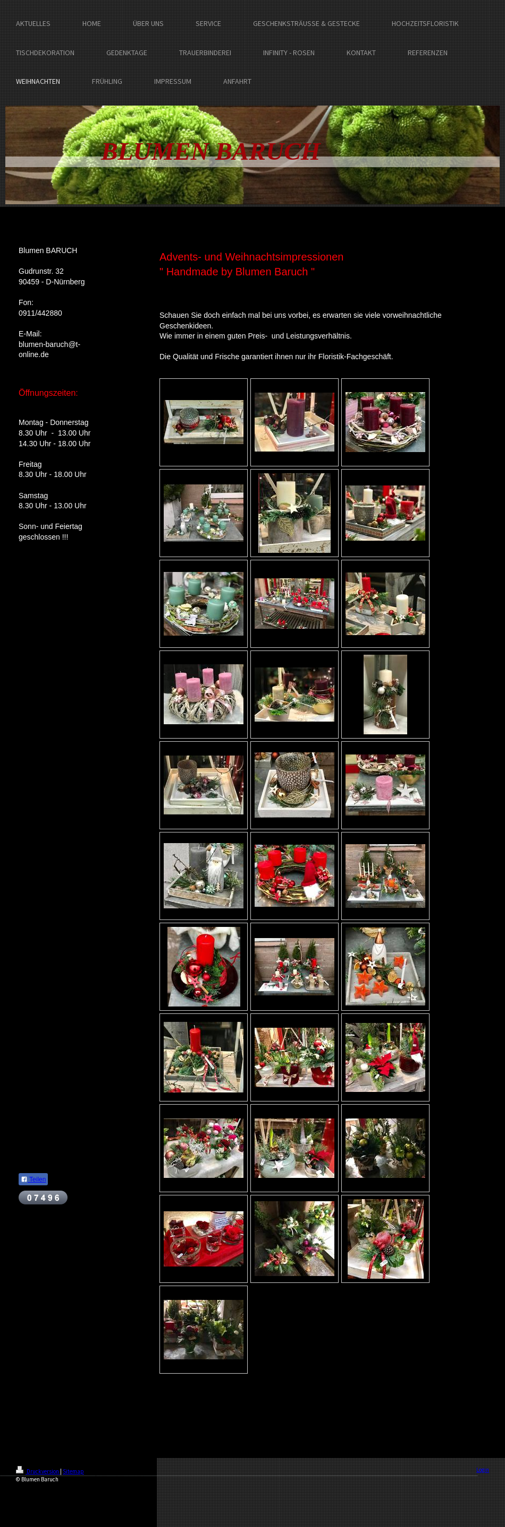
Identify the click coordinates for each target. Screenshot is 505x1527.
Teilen (33, 1179)
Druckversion (38, 1471)
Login (482, 1469)
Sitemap (73, 1471)
